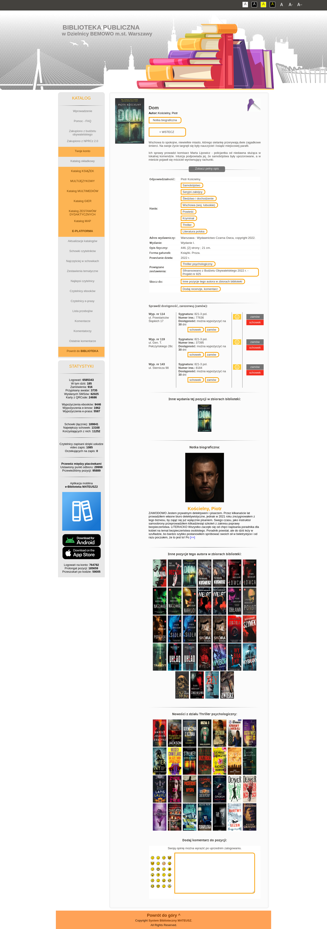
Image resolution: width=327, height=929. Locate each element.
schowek (195, 329)
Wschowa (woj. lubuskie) (199, 205)
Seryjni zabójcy (192, 192)
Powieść (188, 211)
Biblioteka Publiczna (101, 27)
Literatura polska (193, 231)
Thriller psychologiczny (198, 264)
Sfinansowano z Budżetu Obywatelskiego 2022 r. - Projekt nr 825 (215, 272)
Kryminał (188, 218)
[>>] (192, 537)
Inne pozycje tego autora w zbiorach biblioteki (212, 281)
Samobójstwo (191, 185)
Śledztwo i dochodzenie (198, 198)
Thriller (187, 225)
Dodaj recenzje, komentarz (200, 289)
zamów (211, 329)
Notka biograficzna (165, 120)
